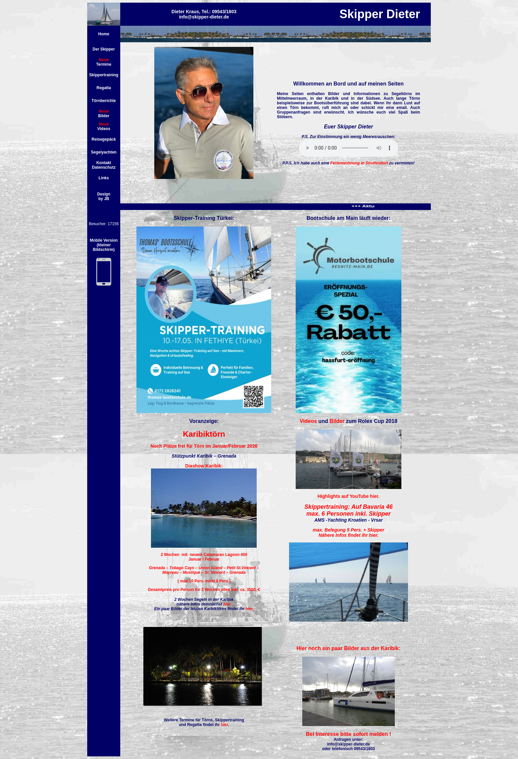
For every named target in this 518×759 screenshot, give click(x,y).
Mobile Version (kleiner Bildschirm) (104, 245)
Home (103, 34)
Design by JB (103, 196)
